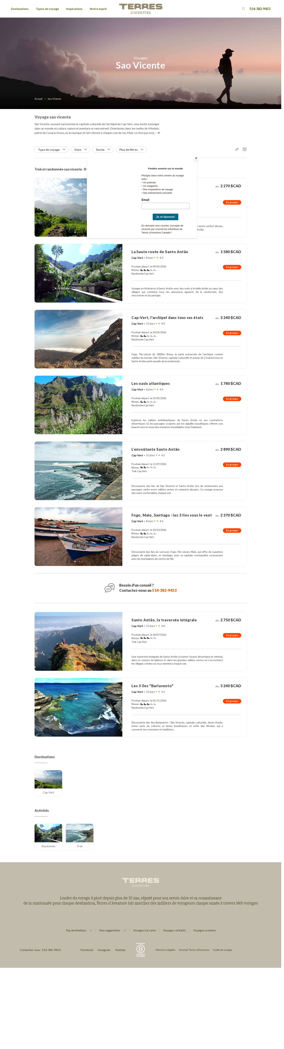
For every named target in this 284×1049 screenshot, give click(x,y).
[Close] (196, 158)
